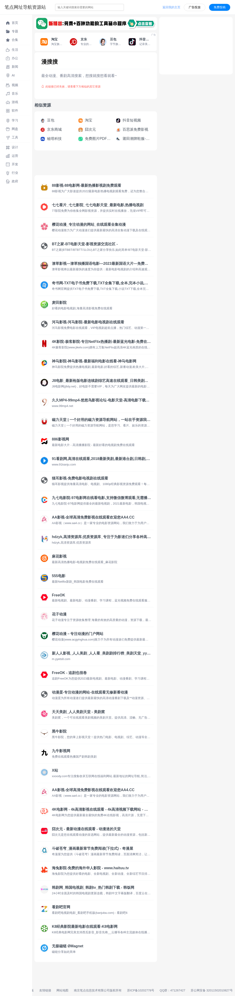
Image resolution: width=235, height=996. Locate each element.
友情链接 (45, 990)
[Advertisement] (117, 164)
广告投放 (195, 7)
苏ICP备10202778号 (140, 990)
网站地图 (62, 990)
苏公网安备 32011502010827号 (212, 990)
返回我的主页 (171, 7)
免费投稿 (220, 7)
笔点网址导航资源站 (25, 7)
